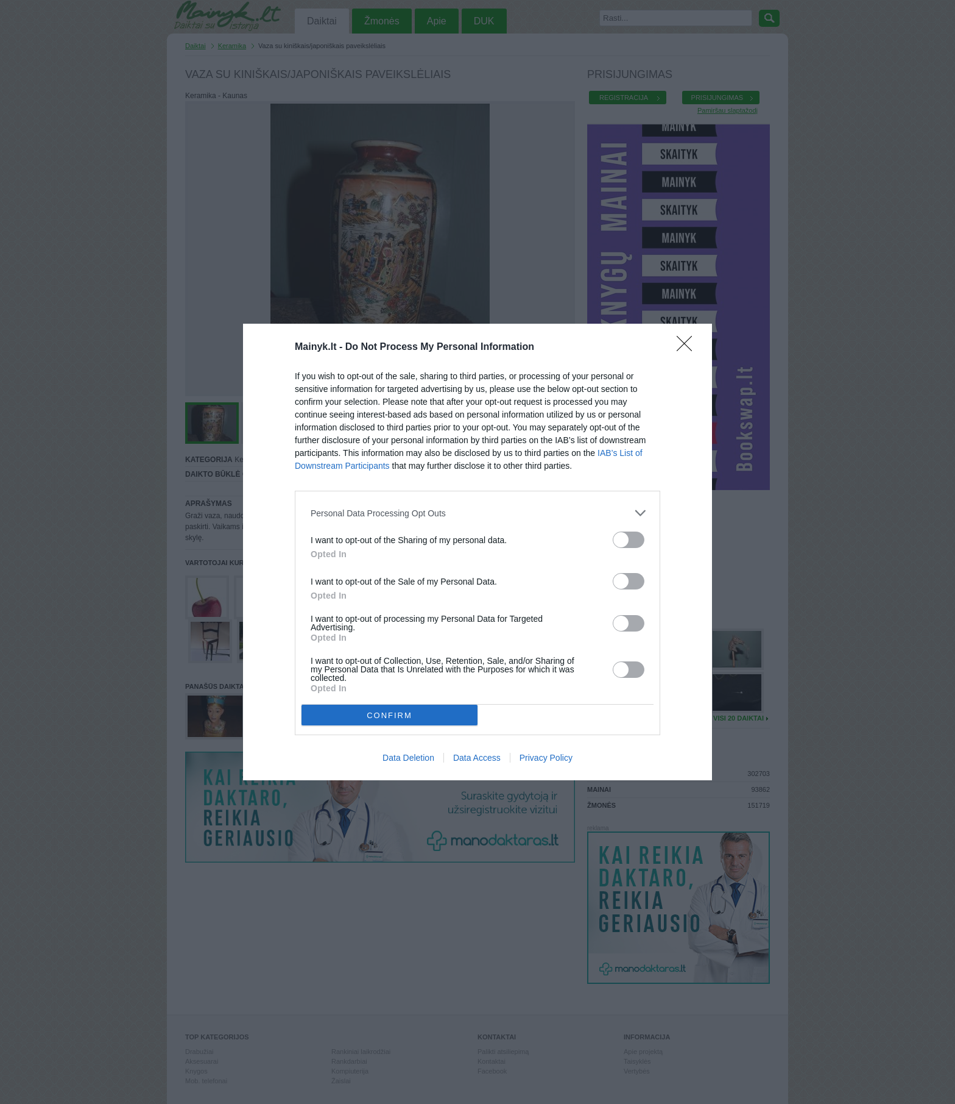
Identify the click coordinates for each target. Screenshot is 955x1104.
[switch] (628, 540)
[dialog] (477, 552)
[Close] (688, 347)
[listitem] (477, 513)
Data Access (477, 758)
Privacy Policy (546, 758)
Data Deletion (408, 758)
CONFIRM (389, 715)
